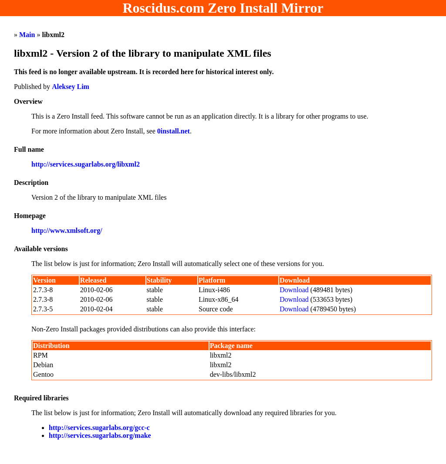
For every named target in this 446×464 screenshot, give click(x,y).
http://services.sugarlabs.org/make (100, 435)
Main (27, 34)
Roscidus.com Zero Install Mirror (223, 8)
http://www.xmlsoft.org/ (66, 230)
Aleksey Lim (70, 86)
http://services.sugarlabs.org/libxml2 (85, 164)
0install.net (173, 131)
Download (294, 289)
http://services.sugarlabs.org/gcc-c (99, 427)
